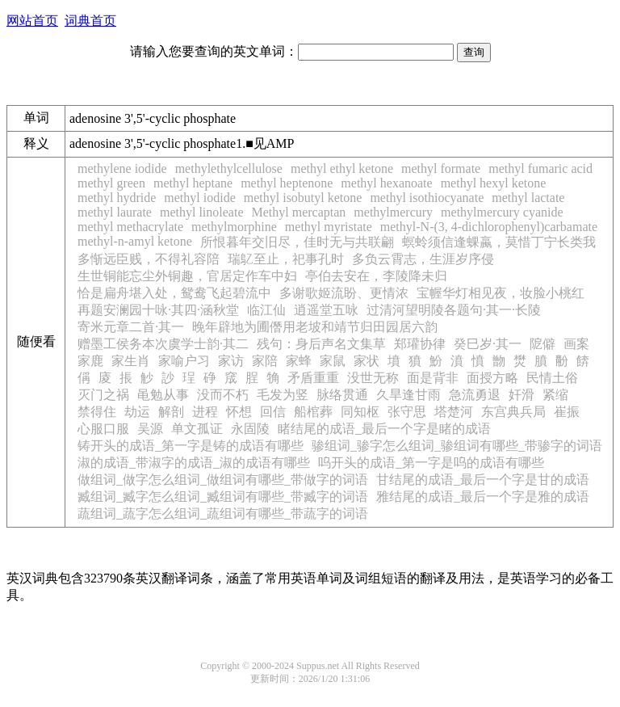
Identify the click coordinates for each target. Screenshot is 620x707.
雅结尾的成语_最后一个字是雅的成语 (482, 496)
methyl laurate (115, 212)
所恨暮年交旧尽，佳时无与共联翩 (297, 242)
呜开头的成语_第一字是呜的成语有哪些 (431, 462)
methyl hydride (117, 197)
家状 (366, 361)
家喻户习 (184, 361)
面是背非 (433, 378)
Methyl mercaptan (299, 212)
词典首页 (90, 20)
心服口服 (103, 429)
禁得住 (97, 412)
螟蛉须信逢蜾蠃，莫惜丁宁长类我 (499, 242)
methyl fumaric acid (540, 168)
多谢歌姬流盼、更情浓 (343, 293)
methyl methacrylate (130, 227)
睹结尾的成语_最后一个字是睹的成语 (384, 429)
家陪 (265, 361)
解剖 (171, 412)
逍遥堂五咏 (326, 310)
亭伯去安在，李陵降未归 (376, 276)
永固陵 (250, 429)
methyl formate (440, 168)
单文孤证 (197, 429)
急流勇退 (475, 395)
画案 (576, 344)
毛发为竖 (282, 395)
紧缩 (555, 395)
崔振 (567, 412)
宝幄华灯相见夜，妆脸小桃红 (500, 293)
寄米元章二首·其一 (131, 327)
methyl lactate (528, 197)
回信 (273, 412)
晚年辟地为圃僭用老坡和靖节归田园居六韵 (315, 327)
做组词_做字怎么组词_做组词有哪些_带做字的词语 (223, 479)
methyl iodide (199, 197)
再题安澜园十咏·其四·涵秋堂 (158, 310)
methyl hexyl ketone (494, 183)
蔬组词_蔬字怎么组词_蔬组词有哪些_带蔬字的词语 (223, 513)
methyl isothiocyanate (427, 197)
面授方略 (492, 378)
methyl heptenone (287, 183)
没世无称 (373, 378)
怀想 (239, 412)
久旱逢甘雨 (408, 395)
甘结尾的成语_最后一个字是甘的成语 (482, 479)
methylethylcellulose (229, 168)
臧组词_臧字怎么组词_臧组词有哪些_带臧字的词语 (223, 496)
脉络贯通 (342, 395)
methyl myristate (328, 227)
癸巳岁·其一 (488, 344)
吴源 (150, 429)
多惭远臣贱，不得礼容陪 (149, 259)
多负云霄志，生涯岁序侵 (423, 259)
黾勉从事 (163, 395)
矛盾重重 (313, 378)
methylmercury (393, 212)
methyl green (111, 183)
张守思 (407, 412)
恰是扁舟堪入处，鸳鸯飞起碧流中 (174, 293)
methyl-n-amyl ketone (135, 241)
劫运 (137, 412)
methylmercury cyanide (502, 212)
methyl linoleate (202, 212)
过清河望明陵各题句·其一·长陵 (454, 310)
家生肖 (130, 361)
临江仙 (266, 310)
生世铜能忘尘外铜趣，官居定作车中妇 (187, 276)
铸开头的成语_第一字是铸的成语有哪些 (191, 445)
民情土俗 (552, 378)
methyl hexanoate (386, 183)
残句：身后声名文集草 (321, 344)
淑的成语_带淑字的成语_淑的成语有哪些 (194, 462)
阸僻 (542, 344)
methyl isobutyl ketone (303, 197)
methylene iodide (122, 168)
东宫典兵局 (513, 412)
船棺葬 (313, 412)
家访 (231, 361)
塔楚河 (453, 412)
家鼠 (333, 361)
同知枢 (360, 412)
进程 (205, 412)
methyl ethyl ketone (342, 168)
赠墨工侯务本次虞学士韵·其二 (163, 344)
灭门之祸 (103, 395)
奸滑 (521, 395)
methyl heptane (192, 183)
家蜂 (299, 361)
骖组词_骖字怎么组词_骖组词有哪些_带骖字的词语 (457, 445)
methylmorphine (234, 227)
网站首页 (32, 20)
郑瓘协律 (420, 344)
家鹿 (90, 361)
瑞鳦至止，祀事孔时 (286, 259)
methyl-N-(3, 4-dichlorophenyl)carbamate (488, 227)
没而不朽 (223, 395)
